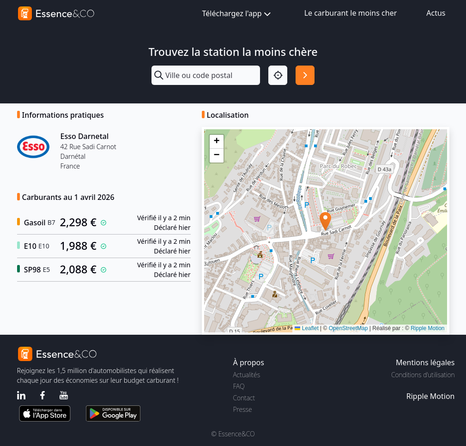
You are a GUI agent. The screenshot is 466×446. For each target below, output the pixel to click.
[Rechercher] (305, 75)
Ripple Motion (427, 328)
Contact (244, 397)
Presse (242, 409)
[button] (325, 221)
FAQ (239, 386)
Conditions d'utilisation (423, 374)
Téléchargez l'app (237, 14)
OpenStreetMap (348, 328)
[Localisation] (277, 75)
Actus (435, 13)
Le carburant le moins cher (350, 13)
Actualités (246, 374)
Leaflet (306, 328)
